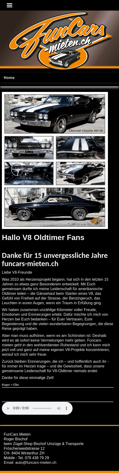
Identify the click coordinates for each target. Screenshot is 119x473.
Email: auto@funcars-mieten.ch (30, 463)
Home (9, 78)
